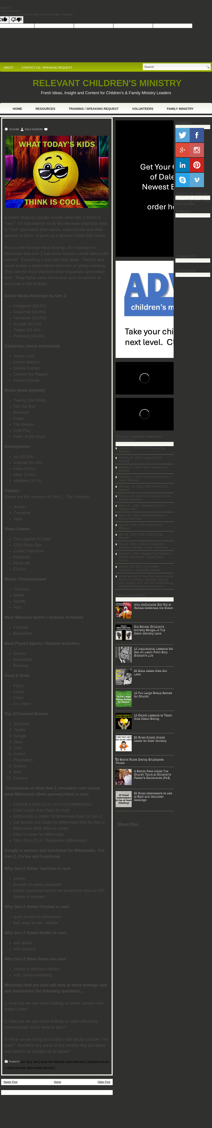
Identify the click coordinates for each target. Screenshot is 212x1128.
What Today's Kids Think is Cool (40, 123)
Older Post (104, 1082)
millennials (59, 1061)
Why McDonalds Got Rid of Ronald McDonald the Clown (153, 605)
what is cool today (16, 1067)
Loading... (181, 263)
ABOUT (9, 67)
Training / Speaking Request (94, 109)
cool (23, 1061)
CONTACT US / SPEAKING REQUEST (47, 67)
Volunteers (143, 109)
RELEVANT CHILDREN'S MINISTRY (107, 83)
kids (50, 1061)
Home (17, 109)
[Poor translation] (16, 19)
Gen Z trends (40, 1061)
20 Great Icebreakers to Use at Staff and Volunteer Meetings (153, 796)
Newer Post (10, 1082)
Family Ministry (180, 109)
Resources (45, 109)
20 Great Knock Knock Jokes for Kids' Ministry (150, 738)
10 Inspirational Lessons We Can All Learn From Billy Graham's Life (153, 652)
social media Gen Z (76, 1061)
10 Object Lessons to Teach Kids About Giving (153, 716)
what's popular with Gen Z (41, 1067)
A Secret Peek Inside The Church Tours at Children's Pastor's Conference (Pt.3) (152, 774)
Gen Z (29, 1061)
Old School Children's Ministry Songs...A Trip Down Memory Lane (149, 630)
